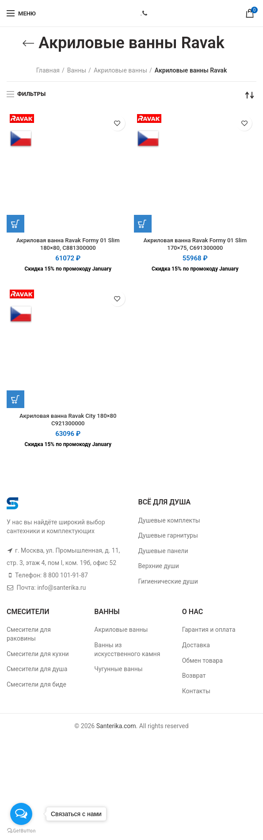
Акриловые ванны (120, 70)
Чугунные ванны (118, 671)
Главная (48, 70)
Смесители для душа (37, 671)
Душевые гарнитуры (168, 538)
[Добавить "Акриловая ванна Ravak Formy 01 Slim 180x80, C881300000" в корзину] (15, 224)
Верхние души (158, 568)
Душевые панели (163, 553)
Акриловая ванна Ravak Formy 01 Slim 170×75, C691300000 (195, 244)
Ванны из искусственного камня (127, 652)
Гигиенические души (168, 583)
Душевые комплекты (169, 522)
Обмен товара (202, 662)
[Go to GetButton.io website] (21, 831)
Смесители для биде (36, 686)
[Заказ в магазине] (249, 95)
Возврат (194, 678)
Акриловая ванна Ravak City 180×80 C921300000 (68, 421)
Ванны (76, 70)
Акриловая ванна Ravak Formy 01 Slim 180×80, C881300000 (68, 244)
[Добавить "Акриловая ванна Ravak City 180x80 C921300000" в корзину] (15, 400)
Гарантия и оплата (209, 632)
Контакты (196, 693)
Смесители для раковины (29, 637)
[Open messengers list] (21, 814)
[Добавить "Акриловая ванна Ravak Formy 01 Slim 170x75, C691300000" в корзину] (143, 224)
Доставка (196, 647)
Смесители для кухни (38, 656)
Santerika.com (116, 728)
